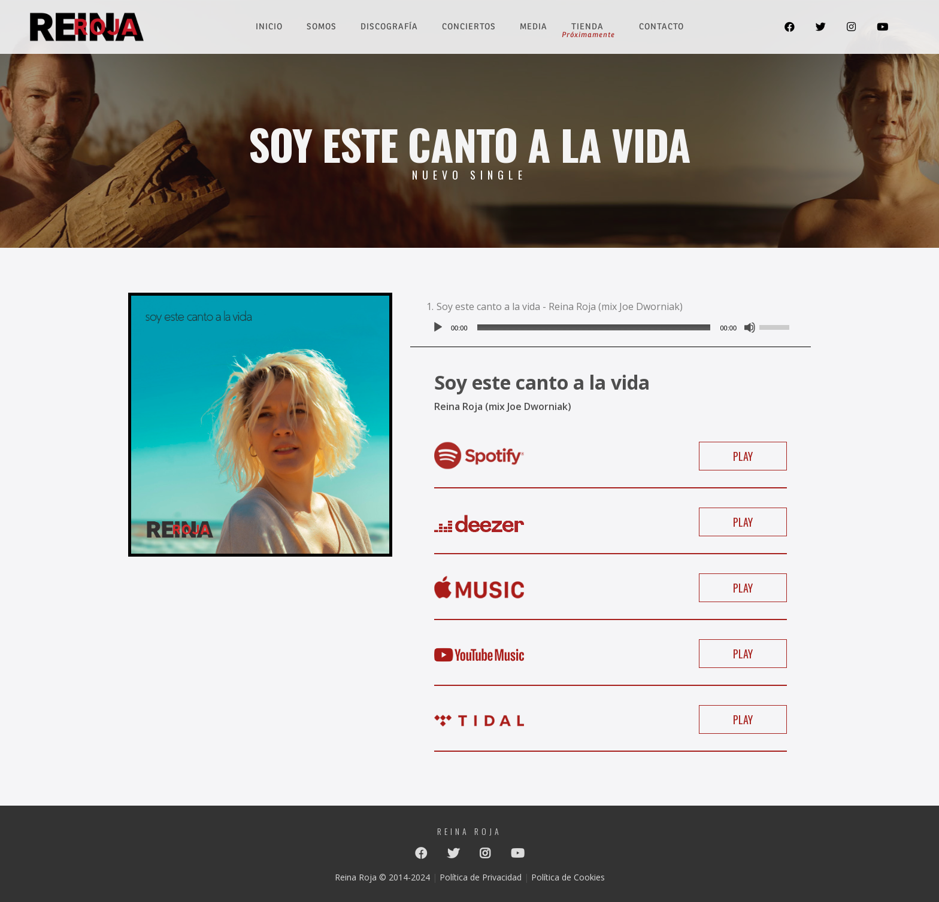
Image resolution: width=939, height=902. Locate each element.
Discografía (389, 26)
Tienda (588, 26)
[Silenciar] (750, 327)
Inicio (269, 26)
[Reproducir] (438, 327)
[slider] (594, 327)
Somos (322, 26)
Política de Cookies (568, 877)
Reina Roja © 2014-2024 (382, 877)
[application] (610, 327)
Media (533, 26)
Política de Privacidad (481, 877)
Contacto (661, 26)
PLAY (743, 456)
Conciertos (469, 26)
